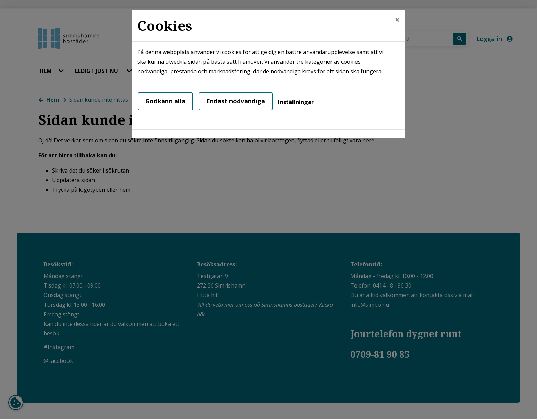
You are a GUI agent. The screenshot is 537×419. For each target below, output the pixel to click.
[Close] (397, 19)
